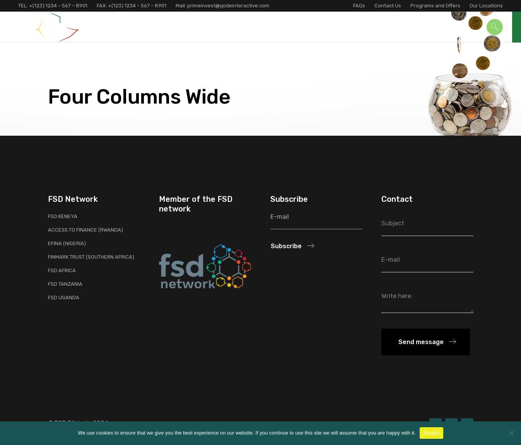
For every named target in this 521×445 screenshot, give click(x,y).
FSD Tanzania (65, 284)
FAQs (359, 6)
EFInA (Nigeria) (67, 243)
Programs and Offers (435, 6)
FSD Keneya (62, 216)
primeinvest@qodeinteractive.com (227, 6)
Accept (431, 433)
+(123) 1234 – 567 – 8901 (58, 6)
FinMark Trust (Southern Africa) (91, 257)
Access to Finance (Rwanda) (85, 230)
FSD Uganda (63, 297)
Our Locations (486, 6)
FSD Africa (62, 270)
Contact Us (387, 6)
